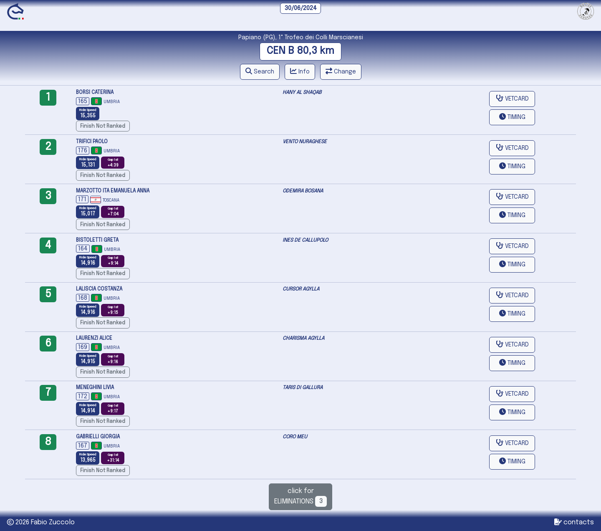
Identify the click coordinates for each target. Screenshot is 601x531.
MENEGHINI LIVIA (95, 387)
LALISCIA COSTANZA (99, 289)
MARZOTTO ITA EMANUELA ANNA (112, 191)
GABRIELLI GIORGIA (98, 437)
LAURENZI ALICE (94, 338)
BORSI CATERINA (95, 92)
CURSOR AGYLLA (301, 289)
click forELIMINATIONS (300, 497)
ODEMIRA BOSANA (303, 191)
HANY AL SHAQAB (302, 92)
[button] (260, 72)
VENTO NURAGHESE (305, 141)
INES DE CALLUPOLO (305, 240)
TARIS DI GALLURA (303, 387)
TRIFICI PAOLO (92, 141)
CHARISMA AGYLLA (303, 338)
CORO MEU (295, 437)
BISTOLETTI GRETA (97, 240)
